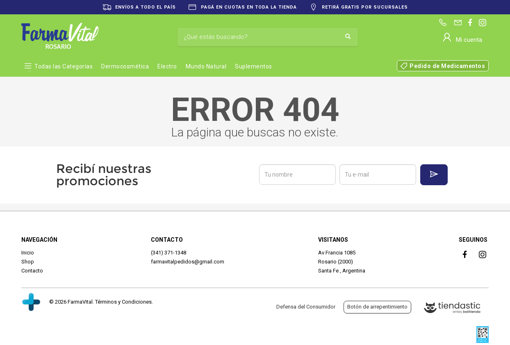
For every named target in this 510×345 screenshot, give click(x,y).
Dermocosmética (125, 66)
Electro (167, 66)
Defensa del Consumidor (305, 307)
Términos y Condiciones (123, 302)
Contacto (32, 271)
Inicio (27, 253)
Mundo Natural (206, 66)
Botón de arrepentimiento (377, 307)
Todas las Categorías (63, 66)
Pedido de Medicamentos (447, 66)
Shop (27, 262)
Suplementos (253, 66)
